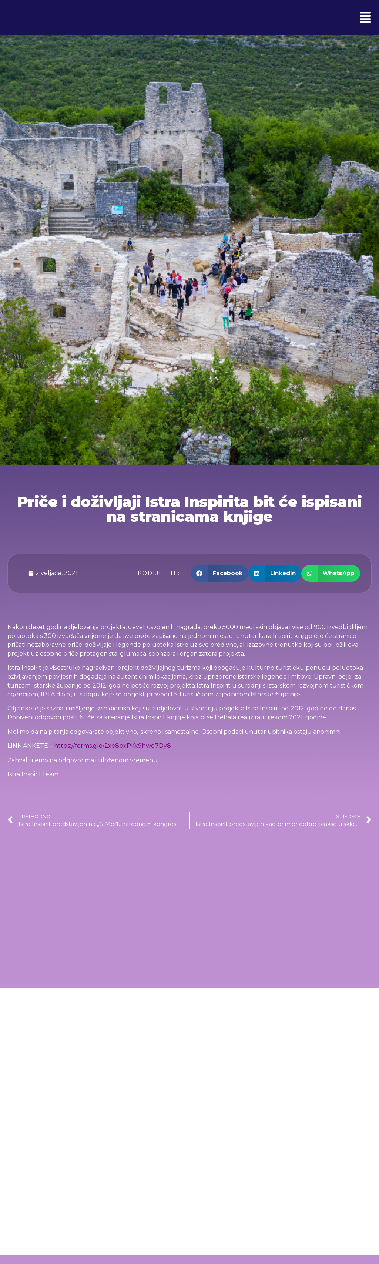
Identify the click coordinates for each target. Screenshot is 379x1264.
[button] (365, 17)
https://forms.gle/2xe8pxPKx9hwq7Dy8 (112, 745)
